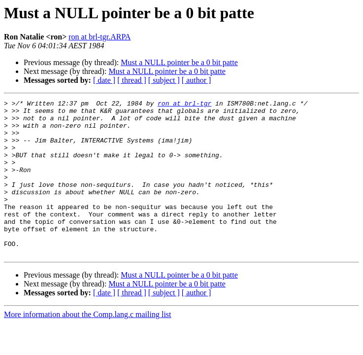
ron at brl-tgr (184, 104)
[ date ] (104, 80)
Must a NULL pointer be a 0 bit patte (179, 62)
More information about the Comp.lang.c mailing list (87, 345)
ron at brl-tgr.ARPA (99, 37)
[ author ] (196, 80)
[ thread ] (131, 80)
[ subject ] (164, 80)
